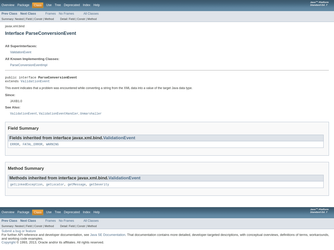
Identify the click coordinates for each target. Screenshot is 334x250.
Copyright (9, 245)
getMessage (77, 187)
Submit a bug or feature (19, 234)
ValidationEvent (20, 52)
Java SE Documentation (107, 237)
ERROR (14, 147)
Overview (8, 5)
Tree (58, 5)
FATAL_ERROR (33, 147)
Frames (50, 13)
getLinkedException (26, 187)
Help (96, 5)
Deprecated (72, 5)
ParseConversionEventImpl (28, 65)
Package (23, 5)
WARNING (52, 147)
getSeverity (99, 187)
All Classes (91, 13)
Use (49, 5)
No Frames (66, 13)
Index (86, 5)
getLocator (55, 187)
